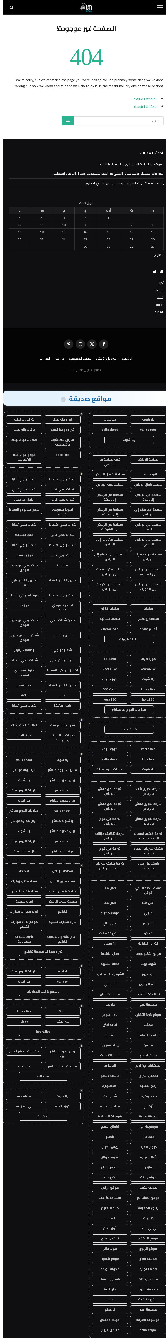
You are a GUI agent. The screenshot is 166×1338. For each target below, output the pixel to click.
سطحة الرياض (145, 459)
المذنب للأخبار (145, 1187)
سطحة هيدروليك (21, 881)
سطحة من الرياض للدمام (145, 527)
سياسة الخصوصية (77, 358)
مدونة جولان (106, 1157)
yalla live (40, 1076)
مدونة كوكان (107, 994)
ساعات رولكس (145, 619)
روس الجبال (106, 1147)
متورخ (106, 1035)
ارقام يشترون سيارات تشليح (59, 939)
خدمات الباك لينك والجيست (59, 737)
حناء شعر (21, 685)
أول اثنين (106, 1228)
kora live (145, 759)
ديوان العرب (145, 1147)
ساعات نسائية (106, 619)
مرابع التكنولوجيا (145, 954)
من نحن (56, 358)
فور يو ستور (21, 555)
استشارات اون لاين (145, 1065)
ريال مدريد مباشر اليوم (59, 1053)
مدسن (145, 1045)
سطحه (21, 871)
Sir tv (59, 1011)
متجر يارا (145, 1137)
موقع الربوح (145, 1248)
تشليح (59, 912)
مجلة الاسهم (106, 964)
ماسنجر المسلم (106, 1279)
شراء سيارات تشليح (59, 922)
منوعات (155, 290)
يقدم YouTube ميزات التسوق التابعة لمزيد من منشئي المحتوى (120, 183)
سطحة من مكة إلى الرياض (145, 512)
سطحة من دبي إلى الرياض (106, 541)
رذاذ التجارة (106, 1086)
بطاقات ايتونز (21, 650)
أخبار (157, 283)
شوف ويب (145, 964)
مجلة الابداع (145, 1055)
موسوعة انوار (145, 1126)
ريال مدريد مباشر (59, 780)
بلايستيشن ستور (59, 660)
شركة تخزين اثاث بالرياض (145, 791)
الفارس (145, 1167)
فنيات (156, 297)
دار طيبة (107, 1289)
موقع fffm (145, 1330)
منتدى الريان (106, 1330)
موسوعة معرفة (145, 1320)
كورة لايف (145, 659)
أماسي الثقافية (145, 1035)
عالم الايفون (145, 984)
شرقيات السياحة (107, 1116)
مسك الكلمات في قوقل (145, 890)
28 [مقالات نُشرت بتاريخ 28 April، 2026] (128, 246)
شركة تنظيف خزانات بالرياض (106, 836)
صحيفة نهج (145, 1004)
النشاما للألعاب (106, 1198)
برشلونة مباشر (20, 770)
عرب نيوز (145, 974)
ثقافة (156, 305)
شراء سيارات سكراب (21, 912)
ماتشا (21, 695)
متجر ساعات (106, 629)
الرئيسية (124, 358)
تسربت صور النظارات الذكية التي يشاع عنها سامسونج (128, 164)
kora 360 (106, 699)
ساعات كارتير (106, 608)
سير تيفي (59, 1021)
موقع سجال (106, 1167)
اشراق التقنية (145, 943)
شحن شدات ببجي (59, 620)
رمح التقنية (145, 1086)
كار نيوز (106, 1004)
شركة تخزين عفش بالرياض (145, 806)
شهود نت (107, 1096)
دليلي (145, 913)
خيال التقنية (107, 954)
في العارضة (21, 1106)
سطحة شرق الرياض (145, 484)
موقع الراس (107, 1187)
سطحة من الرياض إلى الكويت (145, 586)
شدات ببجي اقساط (59, 479)
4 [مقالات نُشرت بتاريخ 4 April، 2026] (39, 218)
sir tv (21, 1021)
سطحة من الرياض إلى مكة (107, 497)
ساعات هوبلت (126, 639)
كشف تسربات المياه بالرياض (145, 851)
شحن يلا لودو (59, 635)
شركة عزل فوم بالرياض (106, 821)
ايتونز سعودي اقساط (59, 512)
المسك (106, 1218)
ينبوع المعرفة (145, 1208)
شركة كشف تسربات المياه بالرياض (145, 836)
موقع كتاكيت (145, 1299)
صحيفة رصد (145, 1309)
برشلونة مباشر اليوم (21, 1051)
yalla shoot (145, 430)
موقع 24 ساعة (106, 933)
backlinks (59, 455)
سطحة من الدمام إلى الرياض (106, 556)
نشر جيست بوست (59, 725)
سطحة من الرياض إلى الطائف (107, 512)
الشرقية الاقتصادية (107, 974)
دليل (106, 1299)
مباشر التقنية (107, 1106)
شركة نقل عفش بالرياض (107, 791)
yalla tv (59, 981)
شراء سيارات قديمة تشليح (40, 952)
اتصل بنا (42, 358)
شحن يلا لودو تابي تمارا (20, 582)
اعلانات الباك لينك (21, 440)
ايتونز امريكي (21, 499)
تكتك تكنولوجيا (145, 994)
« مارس (155, 255)
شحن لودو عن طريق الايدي (21, 637)
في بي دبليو (145, 1228)
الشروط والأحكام (103, 358)
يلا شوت (145, 419)
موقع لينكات (145, 1279)
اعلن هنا (107, 888)
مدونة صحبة (145, 1116)
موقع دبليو (106, 1177)
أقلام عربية (145, 1157)
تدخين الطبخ (107, 1238)
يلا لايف (59, 971)
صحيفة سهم (145, 1289)
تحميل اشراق (145, 1076)
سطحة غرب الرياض (106, 484)
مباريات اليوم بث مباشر (126, 710)
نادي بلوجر (106, 1015)
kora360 (107, 659)
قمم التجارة (145, 1269)
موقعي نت (145, 1177)
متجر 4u (59, 565)
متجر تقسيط (21, 535)
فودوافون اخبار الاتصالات (21, 457)
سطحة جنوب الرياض (59, 901)
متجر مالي (106, 923)
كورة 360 (106, 689)
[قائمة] (156, 7)
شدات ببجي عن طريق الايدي (20, 567)
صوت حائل (106, 1248)
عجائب (145, 1025)
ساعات (145, 608)
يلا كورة (40, 1116)
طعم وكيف (145, 1096)
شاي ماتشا (59, 705)
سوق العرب (21, 735)
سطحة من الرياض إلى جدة (145, 497)
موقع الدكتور (145, 1238)
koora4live (145, 669)
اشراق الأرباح (107, 1126)
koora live (107, 669)
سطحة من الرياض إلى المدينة (145, 571)
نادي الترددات (107, 1055)
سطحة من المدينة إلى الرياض (106, 571)
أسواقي (106, 984)
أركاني (145, 1106)
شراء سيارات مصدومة (21, 939)
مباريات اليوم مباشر (106, 769)
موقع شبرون (106, 1259)
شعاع (107, 1137)
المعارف (107, 1065)
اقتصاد (156, 312)
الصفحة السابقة (142, 98)
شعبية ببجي (59, 650)
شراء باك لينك (59, 419)
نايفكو (106, 1309)
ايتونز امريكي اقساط (20, 595)
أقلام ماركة (145, 629)
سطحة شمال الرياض (107, 474)
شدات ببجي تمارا (21, 479)
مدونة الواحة (106, 1269)
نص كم (145, 923)
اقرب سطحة (145, 474)
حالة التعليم (107, 1208)
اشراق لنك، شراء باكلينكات (59, 442)
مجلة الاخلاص (107, 1320)
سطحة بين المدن (59, 881)
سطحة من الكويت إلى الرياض (106, 586)
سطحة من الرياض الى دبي (145, 541)
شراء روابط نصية (59, 430)
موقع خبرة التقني (145, 1015)
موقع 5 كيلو (106, 913)
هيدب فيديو (106, 1076)
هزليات (145, 1218)
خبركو (145, 933)
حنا (59, 695)
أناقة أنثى (106, 1025)
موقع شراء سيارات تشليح (21, 924)
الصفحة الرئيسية (142, 106)
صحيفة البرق (145, 1259)
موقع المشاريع (145, 1198)
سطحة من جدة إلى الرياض (145, 556)
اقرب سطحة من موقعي (106, 461)
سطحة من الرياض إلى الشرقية (107, 527)
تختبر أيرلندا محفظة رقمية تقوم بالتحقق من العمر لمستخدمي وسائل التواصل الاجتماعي (104, 173)
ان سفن (106, 943)
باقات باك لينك (21, 430)
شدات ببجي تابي (21, 489)
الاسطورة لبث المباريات (40, 992)
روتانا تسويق (106, 1045)
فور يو (21, 605)
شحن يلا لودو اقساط (21, 510)
